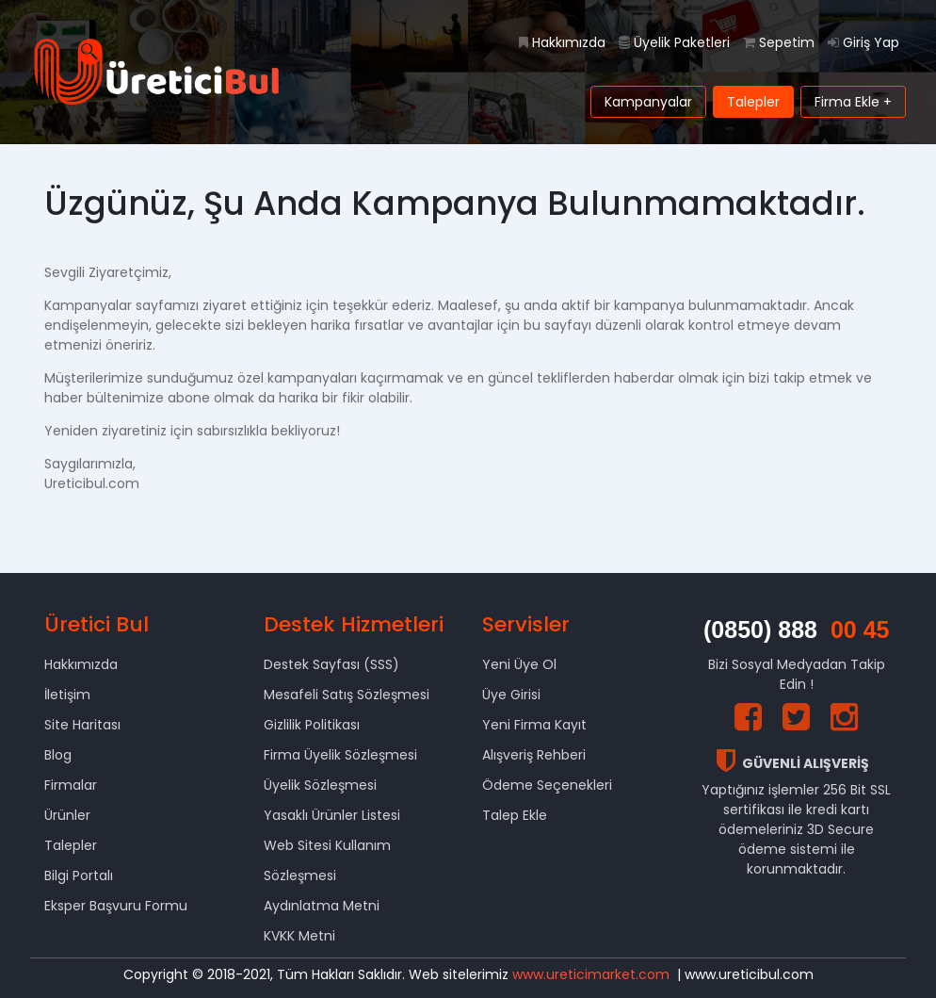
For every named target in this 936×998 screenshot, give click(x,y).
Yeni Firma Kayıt (534, 724)
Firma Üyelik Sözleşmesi (340, 754)
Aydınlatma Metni (321, 905)
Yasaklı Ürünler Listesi (332, 815)
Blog (58, 754)
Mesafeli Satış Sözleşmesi (346, 694)
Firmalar (70, 785)
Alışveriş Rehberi (534, 754)
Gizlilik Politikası (312, 724)
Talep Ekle (514, 815)
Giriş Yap (863, 42)
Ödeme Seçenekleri (547, 785)
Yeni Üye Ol (519, 664)
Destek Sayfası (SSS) (331, 664)
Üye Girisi (511, 694)
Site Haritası (82, 724)
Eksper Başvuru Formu (115, 905)
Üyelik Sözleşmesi (320, 785)
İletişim (67, 694)
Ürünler (67, 815)
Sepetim (779, 42)
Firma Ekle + (853, 101)
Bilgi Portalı (78, 875)
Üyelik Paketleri (674, 42)
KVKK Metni (299, 935)
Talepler (753, 101)
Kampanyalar (648, 101)
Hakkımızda (562, 42)
